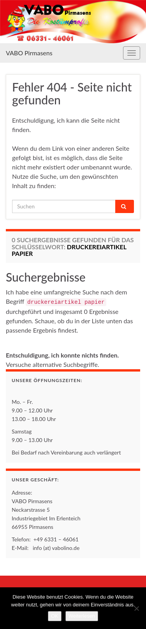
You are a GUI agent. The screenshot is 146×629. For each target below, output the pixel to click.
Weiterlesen (82, 616)
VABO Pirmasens (29, 52)
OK (54, 616)
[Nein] (136, 608)
